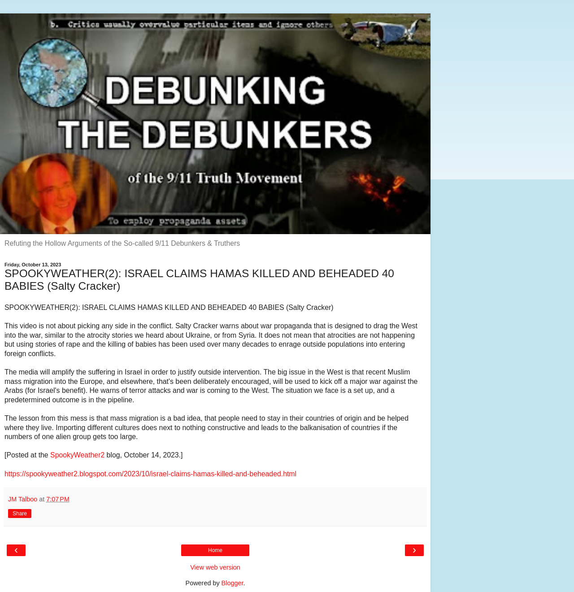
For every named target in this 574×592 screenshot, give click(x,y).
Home (215, 550)
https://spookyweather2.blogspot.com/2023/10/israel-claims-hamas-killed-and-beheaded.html (150, 474)
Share (20, 513)
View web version (215, 567)
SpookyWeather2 (77, 455)
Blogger (233, 583)
